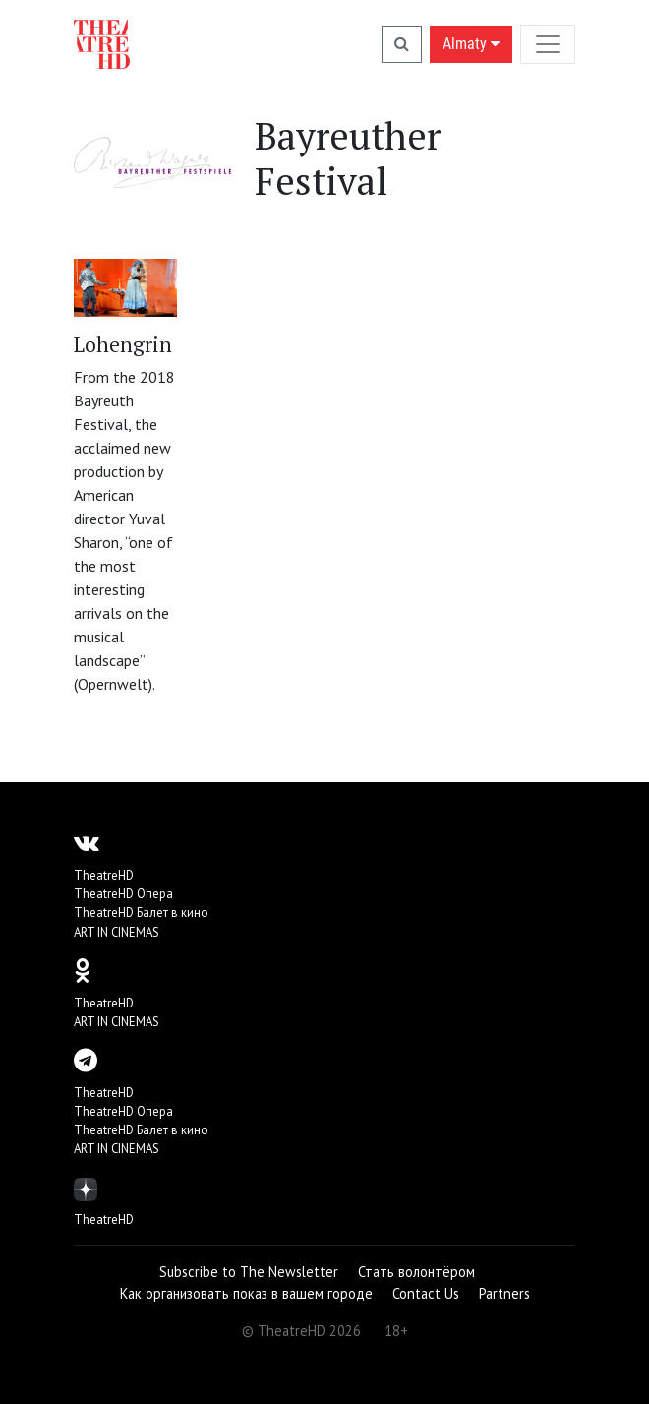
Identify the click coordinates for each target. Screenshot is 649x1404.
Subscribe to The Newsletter (248, 1271)
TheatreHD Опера (123, 893)
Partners (504, 1293)
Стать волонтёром (416, 1271)
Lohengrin (123, 344)
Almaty (471, 43)
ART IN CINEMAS (116, 932)
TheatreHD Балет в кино (141, 912)
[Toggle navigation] (547, 44)
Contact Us (425, 1293)
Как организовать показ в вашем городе (246, 1293)
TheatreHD (104, 875)
